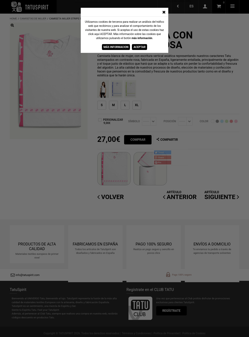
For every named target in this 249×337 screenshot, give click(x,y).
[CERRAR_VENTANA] (163, 12)
